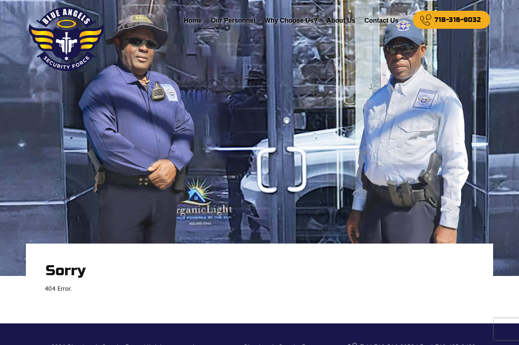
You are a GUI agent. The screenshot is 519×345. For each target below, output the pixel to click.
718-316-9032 (457, 20)
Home (193, 20)
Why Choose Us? (291, 20)
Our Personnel (233, 20)
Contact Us (381, 20)
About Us (341, 20)
